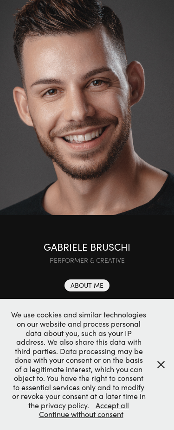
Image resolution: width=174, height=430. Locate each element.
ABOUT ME (87, 285)
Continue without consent (81, 414)
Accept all (112, 405)
